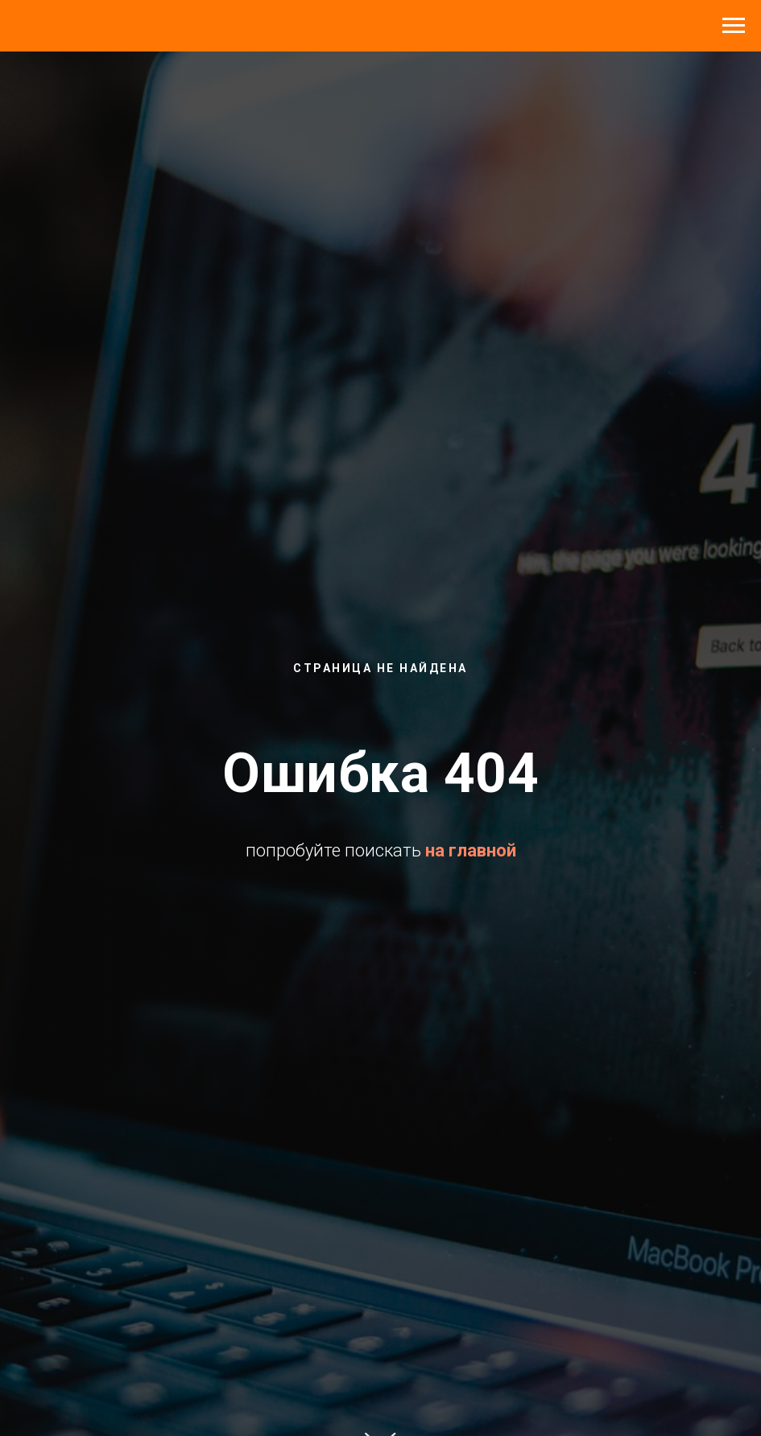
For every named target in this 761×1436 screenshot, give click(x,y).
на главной (470, 850)
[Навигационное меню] (733, 26)
